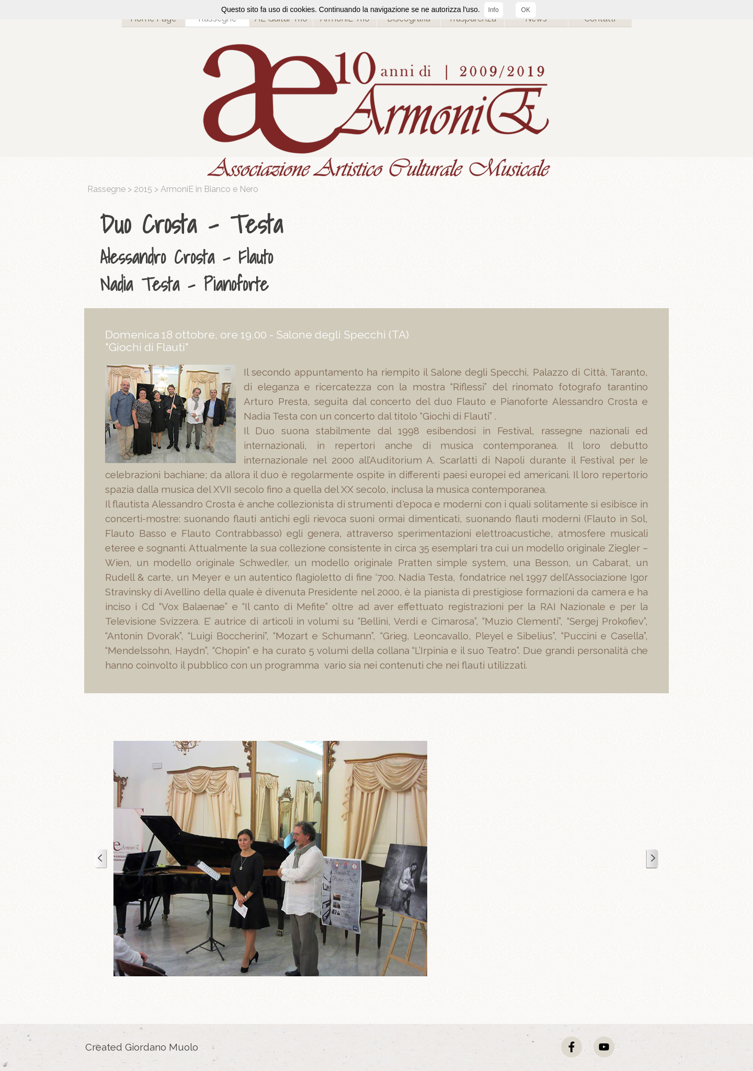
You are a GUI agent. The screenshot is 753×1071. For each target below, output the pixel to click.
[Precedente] (101, 859)
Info (493, 10)
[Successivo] (652, 859)
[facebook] (571, 1046)
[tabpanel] (379, 252)
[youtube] (604, 1046)
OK (525, 10)
